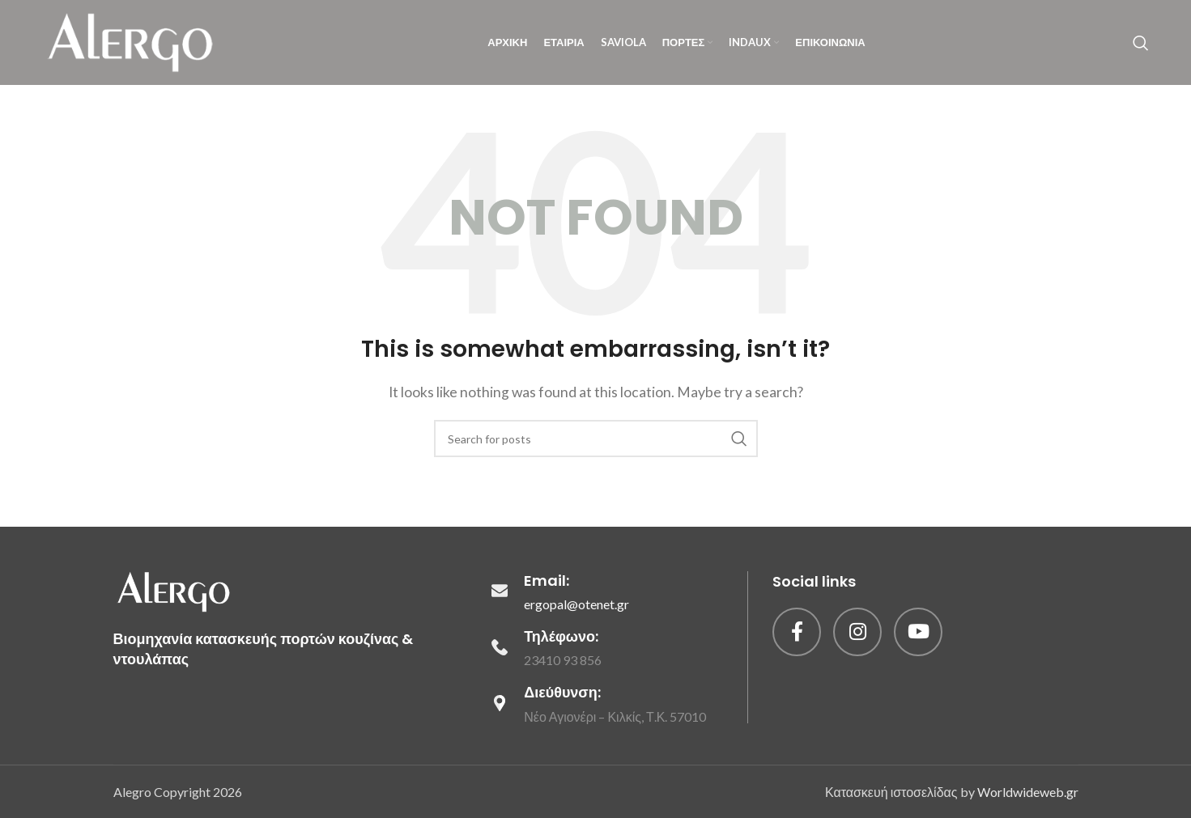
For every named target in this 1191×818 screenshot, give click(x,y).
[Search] (1141, 43)
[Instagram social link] (857, 632)
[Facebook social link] (796, 632)
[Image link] (174, 589)
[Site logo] (131, 41)
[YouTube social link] (918, 632)
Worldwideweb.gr (1027, 791)
